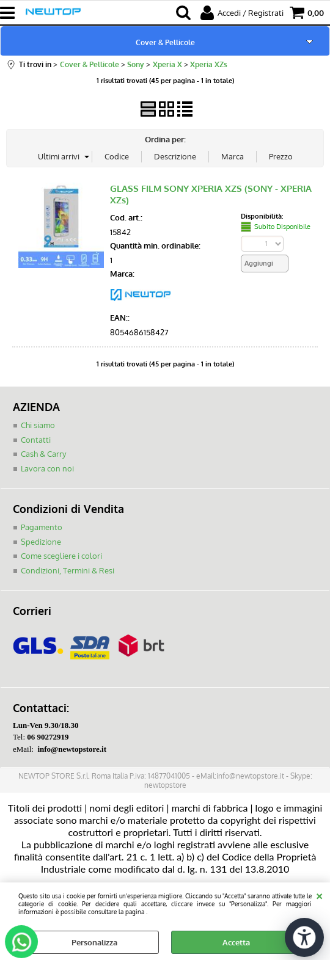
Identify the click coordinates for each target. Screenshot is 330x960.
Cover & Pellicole (165, 42)
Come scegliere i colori (61, 556)
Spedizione (41, 542)
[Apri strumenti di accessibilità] (304, 937)
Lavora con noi (47, 468)
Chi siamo (38, 425)
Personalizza (94, 942)
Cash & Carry (43, 454)
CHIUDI (319, 895)
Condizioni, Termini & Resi (67, 570)
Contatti (36, 440)
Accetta (236, 942)
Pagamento (41, 527)
